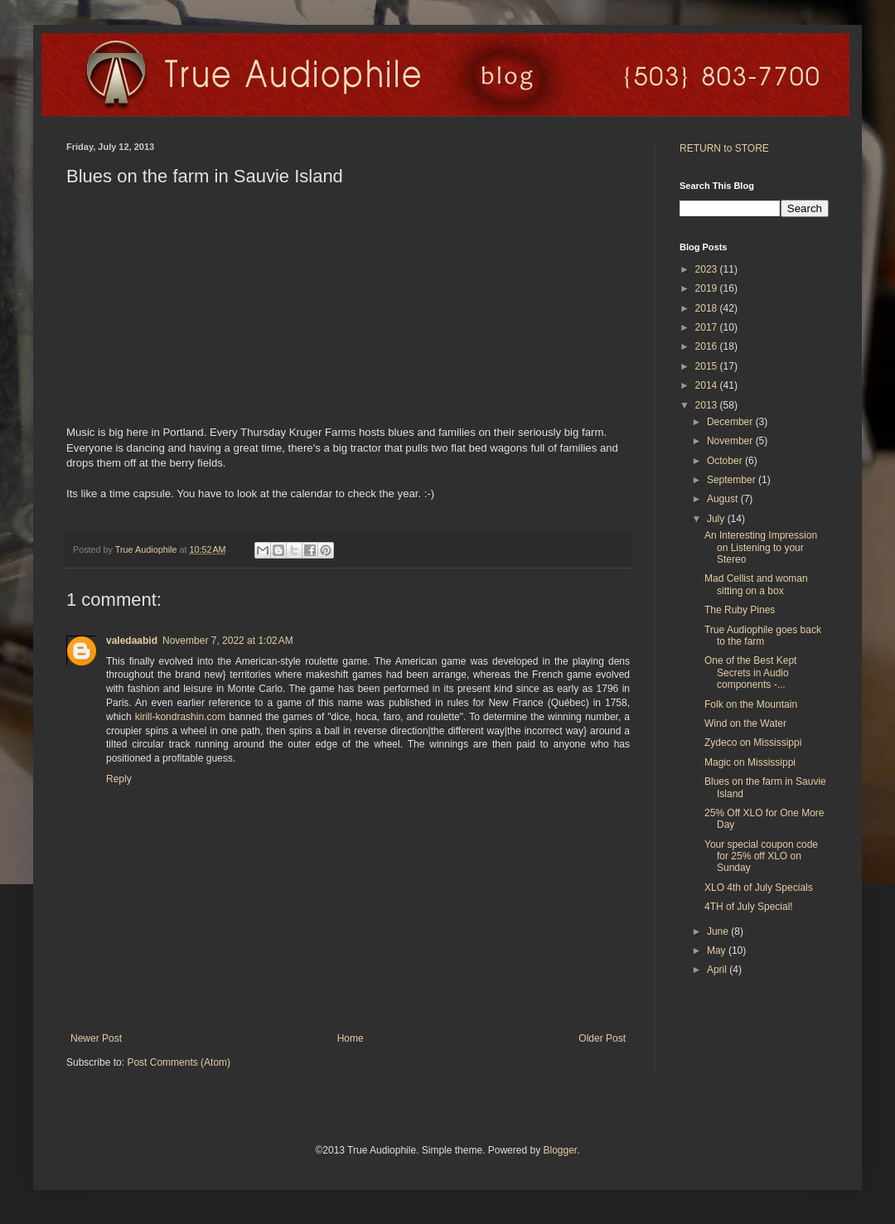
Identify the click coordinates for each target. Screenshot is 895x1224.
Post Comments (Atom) (178, 1062)
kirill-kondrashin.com (180, 717)
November (731, 441)
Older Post (602, 1038)
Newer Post (96, 1038)
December (731, 422)
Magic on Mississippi (750, 762)
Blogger (560, 1150)
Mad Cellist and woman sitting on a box (756, 584)
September (732, 480)
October (726, 461)
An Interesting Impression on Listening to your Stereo (760, 547)
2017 (707, 327)
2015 (707, 366)
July (717, 519)
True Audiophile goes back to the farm (762, 635)
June (719, 931)
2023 (707, 269)
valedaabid (131, 640)
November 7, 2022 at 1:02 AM (227, 640)
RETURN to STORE (724, 148)
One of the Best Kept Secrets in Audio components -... (750, 672)
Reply (119, 779)
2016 (707, 346)
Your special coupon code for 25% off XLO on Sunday (761, 856)
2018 (707, 308)
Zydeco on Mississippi (752, 742)
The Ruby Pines (739, 610)
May (717, 950)
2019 (707, 288)
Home (350, 1038)
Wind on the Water (745, 723)
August (724, 499)
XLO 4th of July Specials (758, 887)
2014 (707, 385)
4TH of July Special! (748, 906)
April (718, 969)
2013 (707, 405)
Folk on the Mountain (750, 704)
